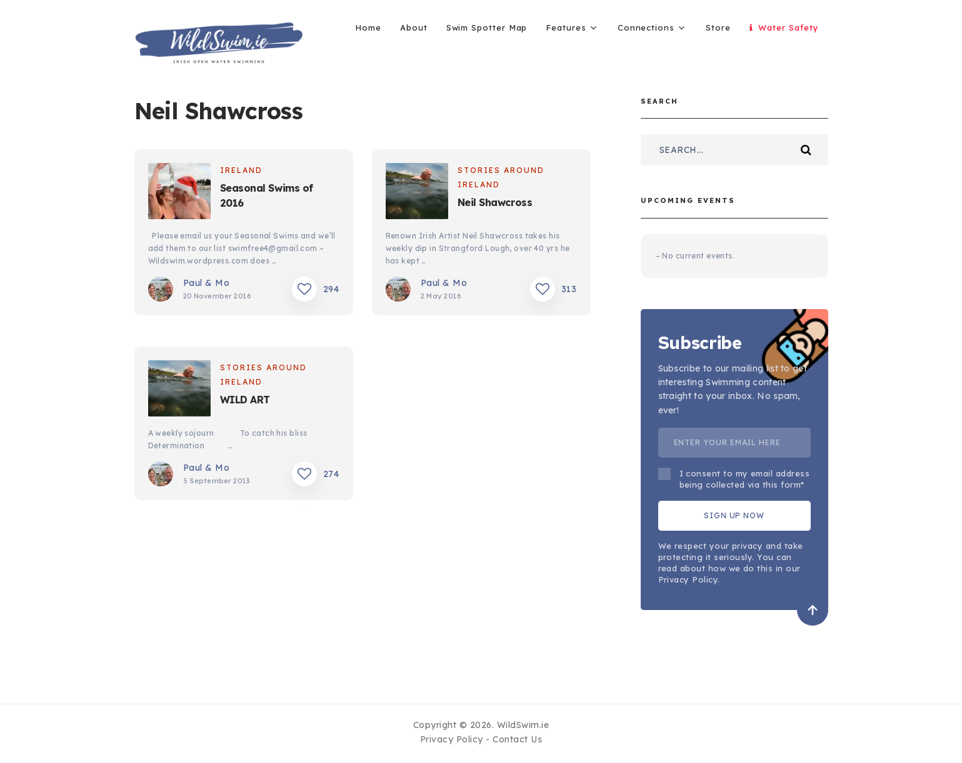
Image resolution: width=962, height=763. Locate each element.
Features (566, 27)
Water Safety (784, 27)
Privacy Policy (451, 739)
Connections (646, 27)
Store (718, 27)
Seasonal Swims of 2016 (266, 195)
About (414, 27)
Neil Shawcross (495, 202)
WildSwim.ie (523, 725)
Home (368, 27)
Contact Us (517, 739)
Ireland (241, 170)
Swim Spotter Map (487, 27)
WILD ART (245, 399)
